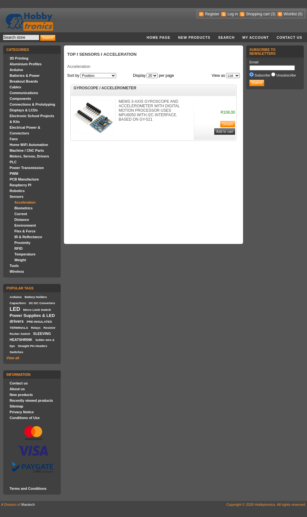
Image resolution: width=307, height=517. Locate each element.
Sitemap (16, 406)
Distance (21, 220)
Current (20, 214)
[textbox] (21, 37)
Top (71, 54)
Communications (24, 93)
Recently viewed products (31, 400)
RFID (18, 248)
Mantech (28, 504)
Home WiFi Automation (29, 145)
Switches (16, 352)
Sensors (16, 196)
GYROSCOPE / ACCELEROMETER (105, 88)
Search (226, 37)
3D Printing (19, 58)
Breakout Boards (24, 81)
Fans (14, 139)
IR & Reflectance (28, 237)
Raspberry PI (20, 185)
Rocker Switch (20, 333)
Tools (14, 266)
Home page (158, 37)
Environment (25, 225)
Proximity (22, 243)
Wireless (17, 271)
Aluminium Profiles (26, 64)
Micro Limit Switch (37, 309)
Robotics (17, 191)
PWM (14, 173)
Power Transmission (27, 168)
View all (12, 358)
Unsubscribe (286, 75)
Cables (15, 87)
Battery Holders (36, 297)
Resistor (49, 327)
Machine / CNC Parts (27, 150)
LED (15, 309)
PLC (13, 162)
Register (212, 14)
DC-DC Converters (42, 303)
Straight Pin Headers (32, 346)
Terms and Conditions (28, 488)
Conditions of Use (25, 418)
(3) (273, 14)
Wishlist (290, 14)
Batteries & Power (25, 75)
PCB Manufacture (24, 179)
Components (20, 99)
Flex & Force (24, 231)
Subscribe (262, 75)
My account (255, 37)
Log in (232, 14)
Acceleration (24, 202)
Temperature (24, 254)
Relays (36, 327)
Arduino (16, 70)
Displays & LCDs (24, 110)
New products (194, 37)
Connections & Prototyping (32, 104)
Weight (20, 260)
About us (17, 389)
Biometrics (23, 208)
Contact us (289, 37)
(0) (300, 14)
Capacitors (18, 303)
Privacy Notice (22, 412)
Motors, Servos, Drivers (29, 156)
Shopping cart (258, 14)
